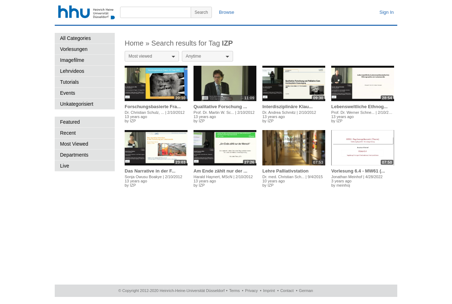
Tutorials (69, 82)
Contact (287, 290)
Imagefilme (72, 60)
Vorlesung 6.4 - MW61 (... (358, 171)
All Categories (75, 38)
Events (67, 93)
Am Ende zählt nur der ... (220, 171)
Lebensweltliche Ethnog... (359, 106)
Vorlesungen (74, 49)
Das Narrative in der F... (150, 171)
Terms (234, 290)
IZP (133, 121)
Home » (138, 43)
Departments (74, 155)
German (306, 290)
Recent (68, 133)
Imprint (269, 290)
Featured (70, 122)
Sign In (387, 12)
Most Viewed (74, 144)
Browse (226, 12)
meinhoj (343, 185)
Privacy (251, 290)
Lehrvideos (72, 71)
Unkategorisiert (76, 104)
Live (64, 166)
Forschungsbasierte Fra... (153, 106)
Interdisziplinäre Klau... (287, 106)
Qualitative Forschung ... (220, 106)
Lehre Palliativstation (285, 171)
